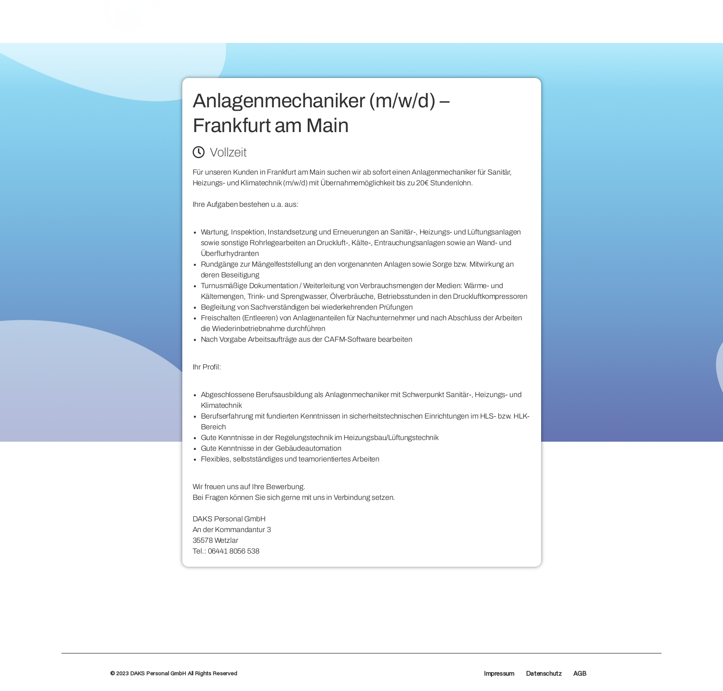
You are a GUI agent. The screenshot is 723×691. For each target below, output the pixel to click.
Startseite (222, 28)
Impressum (491, 28)
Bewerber (287, 28)
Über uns (430, 28)
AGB (579, 673)
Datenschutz (544, 673)
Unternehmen (361, 28)
